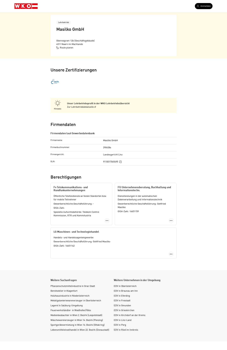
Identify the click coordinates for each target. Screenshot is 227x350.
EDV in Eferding (122, 296)
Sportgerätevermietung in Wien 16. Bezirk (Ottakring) (78, 325)
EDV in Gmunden (122, 305)
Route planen (64, 47)
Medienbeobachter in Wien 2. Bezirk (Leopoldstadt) (76, 315)
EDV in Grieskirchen (124, 310)
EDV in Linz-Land (122, 320)
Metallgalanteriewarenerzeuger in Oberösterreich (76, 301)
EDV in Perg (120, 325)
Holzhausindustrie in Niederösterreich (70, 296)
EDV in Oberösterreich (125, 286)
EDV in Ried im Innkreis (126, 330)
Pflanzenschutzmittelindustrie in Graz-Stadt (73, 286)
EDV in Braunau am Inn (126, 291)
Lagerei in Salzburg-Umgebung (67, 305)
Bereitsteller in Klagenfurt (64, 291)
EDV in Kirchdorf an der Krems (129, 315)
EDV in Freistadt (122, 301)
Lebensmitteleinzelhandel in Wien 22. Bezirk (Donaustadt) (80, 330)
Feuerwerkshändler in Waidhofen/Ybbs (71, 310)
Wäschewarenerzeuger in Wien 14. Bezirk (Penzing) (77, 320)
